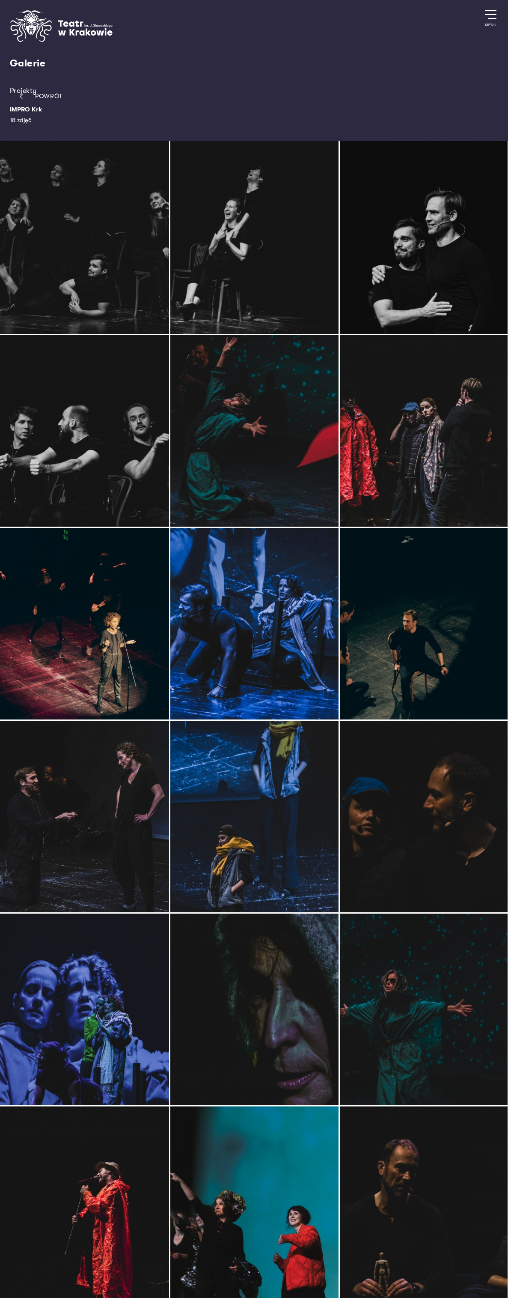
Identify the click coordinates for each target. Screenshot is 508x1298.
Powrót (39, 96)
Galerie (28, 63)
